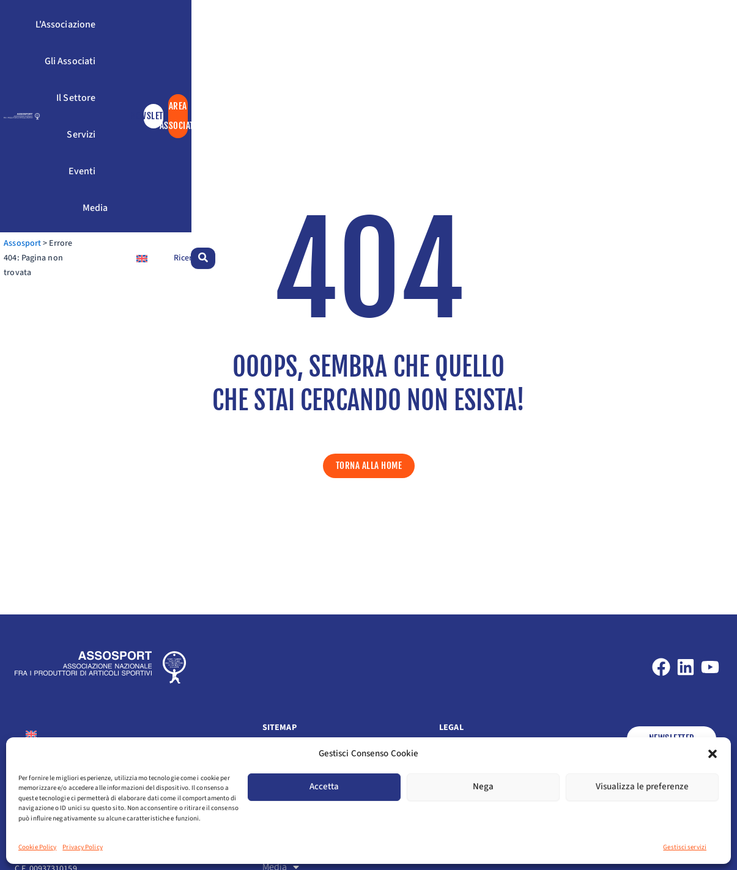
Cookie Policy (37, 847)
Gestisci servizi (684, 847)
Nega (483, 786)
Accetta (324, 786)
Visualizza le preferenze (642, 786)
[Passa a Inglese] (620, 103)
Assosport (33, 103)
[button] (712, 754)
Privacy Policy (82, 847)
